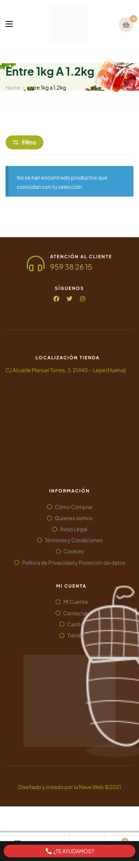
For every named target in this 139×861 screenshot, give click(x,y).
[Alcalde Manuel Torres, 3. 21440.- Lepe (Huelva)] (68, 427)
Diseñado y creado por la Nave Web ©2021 (69, 787)
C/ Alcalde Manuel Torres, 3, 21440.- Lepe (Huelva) (66, 370)
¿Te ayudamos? (69, 851)
